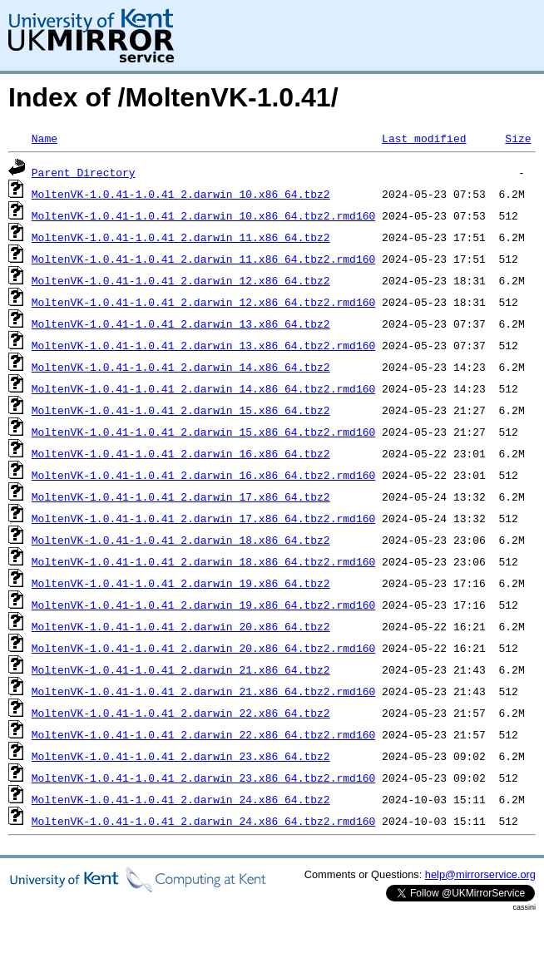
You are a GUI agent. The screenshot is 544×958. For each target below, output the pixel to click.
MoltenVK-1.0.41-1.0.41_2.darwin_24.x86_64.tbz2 (181, 799)
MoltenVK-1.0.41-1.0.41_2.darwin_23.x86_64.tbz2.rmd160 (203, 777)
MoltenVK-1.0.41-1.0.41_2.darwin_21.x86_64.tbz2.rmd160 (203, 691)
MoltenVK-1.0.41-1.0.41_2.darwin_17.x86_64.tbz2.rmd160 (203, 518)
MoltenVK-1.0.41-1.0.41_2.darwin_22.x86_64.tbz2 (181, 712)
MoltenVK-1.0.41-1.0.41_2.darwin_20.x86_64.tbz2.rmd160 (203, 647)
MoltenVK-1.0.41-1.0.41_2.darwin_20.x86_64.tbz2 (181, 626)
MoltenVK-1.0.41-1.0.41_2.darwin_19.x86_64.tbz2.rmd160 (203, 604)
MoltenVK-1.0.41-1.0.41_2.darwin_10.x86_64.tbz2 (181, 193)
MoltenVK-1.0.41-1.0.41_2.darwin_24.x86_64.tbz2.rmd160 (203, 820)
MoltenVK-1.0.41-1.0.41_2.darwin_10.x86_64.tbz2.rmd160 (203, 215)
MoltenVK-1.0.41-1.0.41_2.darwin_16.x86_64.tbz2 (181, 453)
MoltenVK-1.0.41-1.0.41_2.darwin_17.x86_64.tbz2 (181, 496)
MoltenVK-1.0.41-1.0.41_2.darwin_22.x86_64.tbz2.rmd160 (203, 734)
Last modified (424, 138)
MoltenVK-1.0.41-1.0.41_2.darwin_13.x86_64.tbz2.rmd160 (203, 345)
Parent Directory (84, 172)
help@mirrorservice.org (480, 874)
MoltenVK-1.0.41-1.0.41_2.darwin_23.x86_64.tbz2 (181, 755)
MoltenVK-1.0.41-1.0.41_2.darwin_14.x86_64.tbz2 (181, 366)
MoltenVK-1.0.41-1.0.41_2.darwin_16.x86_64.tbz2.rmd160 (203, 474)
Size (518, 138)
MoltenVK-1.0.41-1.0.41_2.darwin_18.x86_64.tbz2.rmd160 (203, 561)
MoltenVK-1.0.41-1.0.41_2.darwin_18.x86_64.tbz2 (181, 539)
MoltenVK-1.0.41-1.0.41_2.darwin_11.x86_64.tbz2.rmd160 (203, 258)
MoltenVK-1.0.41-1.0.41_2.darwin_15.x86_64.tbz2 (181, 409)
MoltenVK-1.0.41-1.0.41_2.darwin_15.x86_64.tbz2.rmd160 (203, 431)
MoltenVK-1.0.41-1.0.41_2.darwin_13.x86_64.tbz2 (181, 323)
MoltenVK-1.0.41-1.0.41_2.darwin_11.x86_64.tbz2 (181, 237)
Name (44, 138)
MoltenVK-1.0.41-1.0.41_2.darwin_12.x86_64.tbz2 (181, 280)
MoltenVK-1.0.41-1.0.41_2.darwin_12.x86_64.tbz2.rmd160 (203, 301)
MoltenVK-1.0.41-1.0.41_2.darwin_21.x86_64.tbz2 (181, 669)
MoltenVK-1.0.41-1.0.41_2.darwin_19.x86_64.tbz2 (181, 582)
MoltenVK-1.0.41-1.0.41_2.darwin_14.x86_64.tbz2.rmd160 (203, 388)
